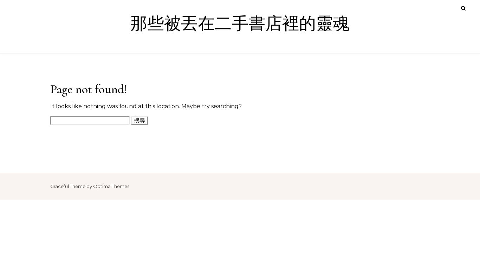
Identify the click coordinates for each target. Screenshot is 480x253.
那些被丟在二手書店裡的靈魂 (240, 24)
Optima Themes (111, 186)
